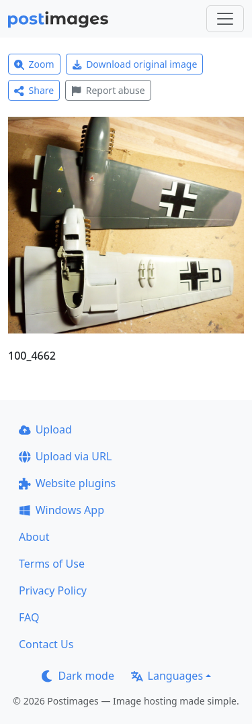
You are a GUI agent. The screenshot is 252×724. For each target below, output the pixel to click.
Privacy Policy (53, 590)
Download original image (135, 64)
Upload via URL (65, 456)
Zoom (34, 64)
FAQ (29, 617)
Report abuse (107, 90)
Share (34, 90)
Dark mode (78, 675)
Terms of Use (52, 563)
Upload (45, 429)
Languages (167, 675)
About (34, 536)
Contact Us (46, 644)
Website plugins (67, 483)
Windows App (61, 510)
